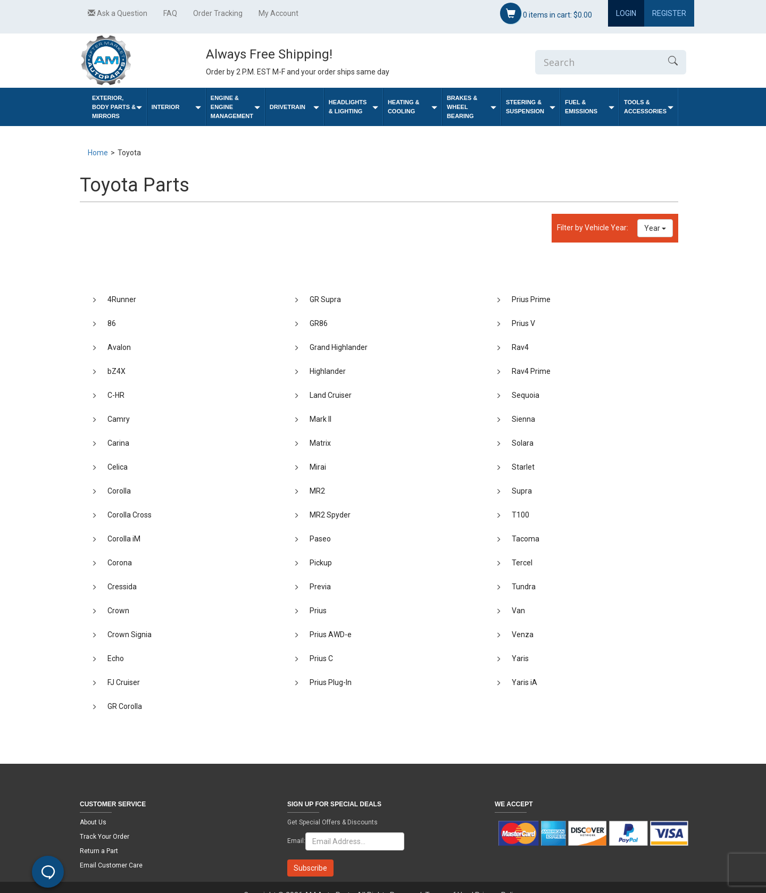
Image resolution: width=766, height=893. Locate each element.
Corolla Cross (129, 515)
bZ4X (116, 371)
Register (669, 13)
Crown (118, 610)
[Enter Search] (597, 62)
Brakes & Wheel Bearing (471, 107)
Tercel (522, 562)
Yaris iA (524, 682)
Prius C (321, 658)
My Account (278, 13)
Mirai (318, 467)
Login (626, 13)
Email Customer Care (111, 865)
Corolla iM (123, 539)
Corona (119, 562)
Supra (522, 491)
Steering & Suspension (530, 106)
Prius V (523, 323)
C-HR (115, 395)
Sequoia (525, 395)
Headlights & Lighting (353, 106)
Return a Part (99, 851)
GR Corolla (124, 706)
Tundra (524, 586)
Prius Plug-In (331, 682)
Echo (115, 658)
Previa (320, 586)
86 (111, 323)
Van (518, 610)
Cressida (122, 586)
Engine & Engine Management (235, 107)
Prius (318, 610)
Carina (118, 443)
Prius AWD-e (331, 634)
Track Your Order (104, 836)
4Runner (121, 299)
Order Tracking (218, 13)
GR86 (319, 323)
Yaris (520, 658)
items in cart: (546, 13)
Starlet (523, 467)
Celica (117, 467)
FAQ (170, 13)
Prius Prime (531, 299)
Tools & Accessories (648, 106)
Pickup (321, 562)
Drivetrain (294, 107)
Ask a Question (117, 13)
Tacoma (525, 539)
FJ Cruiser (123, 682)
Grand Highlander (339, 347)
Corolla (119, 491)
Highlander (328, 371)
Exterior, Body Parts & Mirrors (117, 107)
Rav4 (520, 347)
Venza (523, 634)
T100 (520, 515)
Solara (523, 443)
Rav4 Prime (531, 371)
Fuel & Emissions (589, 106)
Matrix (320, 443)
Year (655, 228)
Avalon (119, 347)
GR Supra (325, 299)
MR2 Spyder (330, 515)
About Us (93, 822)
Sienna (523, 419)
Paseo (320, 539)
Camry (118, 419)
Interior (176, 107)
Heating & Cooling (412, 106)
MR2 (317, 491)
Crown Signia (129, 634)
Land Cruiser (331, 395)
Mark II (320, 419)
